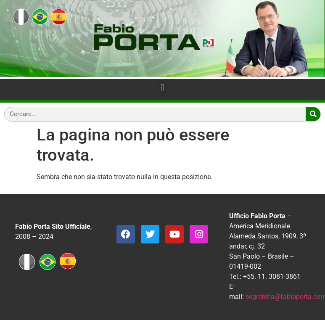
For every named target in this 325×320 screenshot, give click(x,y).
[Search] (313, 114)
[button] (162, 88)
